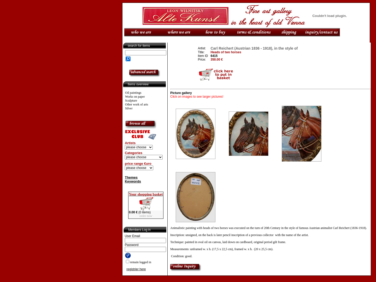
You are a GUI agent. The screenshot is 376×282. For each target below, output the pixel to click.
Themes (131, 177)
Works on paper (135, 96)
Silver (129, 108)
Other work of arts (136, 104)
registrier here (136, 269)
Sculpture (131, 100)
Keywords (133, 181)
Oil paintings (133, 93)
